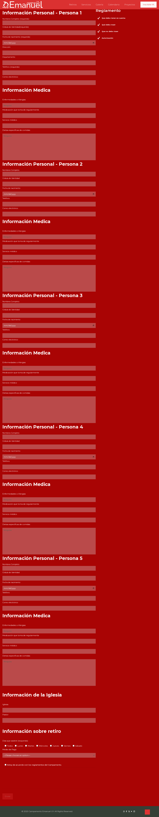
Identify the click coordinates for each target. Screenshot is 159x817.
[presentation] (20, 777)
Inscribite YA (148, 4)
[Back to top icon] (147, 812)
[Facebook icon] (126, 811)
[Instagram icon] (134, 811)
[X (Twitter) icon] (129, 811)
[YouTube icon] (132, 811)
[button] (127, 18)
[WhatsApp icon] (124, 811)
